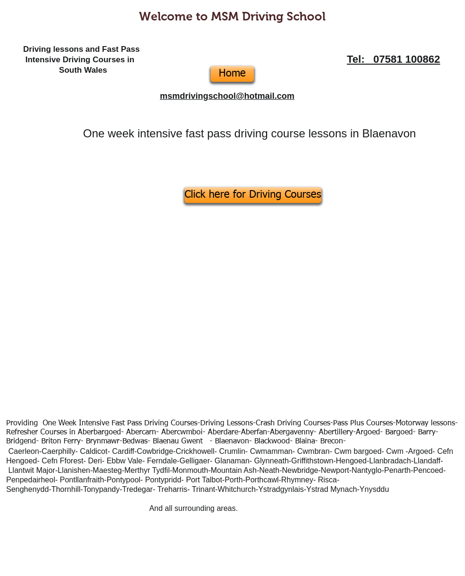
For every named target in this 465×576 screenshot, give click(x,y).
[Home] (232, 74)
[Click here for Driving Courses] (253, 195)
